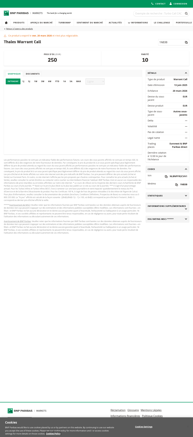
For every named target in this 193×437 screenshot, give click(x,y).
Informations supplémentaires (167, 207)
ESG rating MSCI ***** (167, 219)
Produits (19, 22)
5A (71, 81)
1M (35, 81)
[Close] (187, 428)
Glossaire (133, 410)
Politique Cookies (152, 416)
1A (64, 81)
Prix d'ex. (52, 54)
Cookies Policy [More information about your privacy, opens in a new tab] (53, 435)
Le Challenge (162, 22)
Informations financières (125, 416)
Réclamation (118, 410)
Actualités (115, 22)
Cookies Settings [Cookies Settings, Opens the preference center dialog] (143, 428)
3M (42, 81)
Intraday (13, 81)
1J (23, 81)
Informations (138, 22)
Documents (33, 73)
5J (29, 81)
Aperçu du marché (41, 22)
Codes (167, 169)
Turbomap (65, 22)
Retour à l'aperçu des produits (19, 28)
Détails (167, 73)
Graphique (14, 73)
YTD (57, 81)
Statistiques (167, 195)
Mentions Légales (151, 410)
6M (49, 81)
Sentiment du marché (90, 22)
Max (78, 81)
